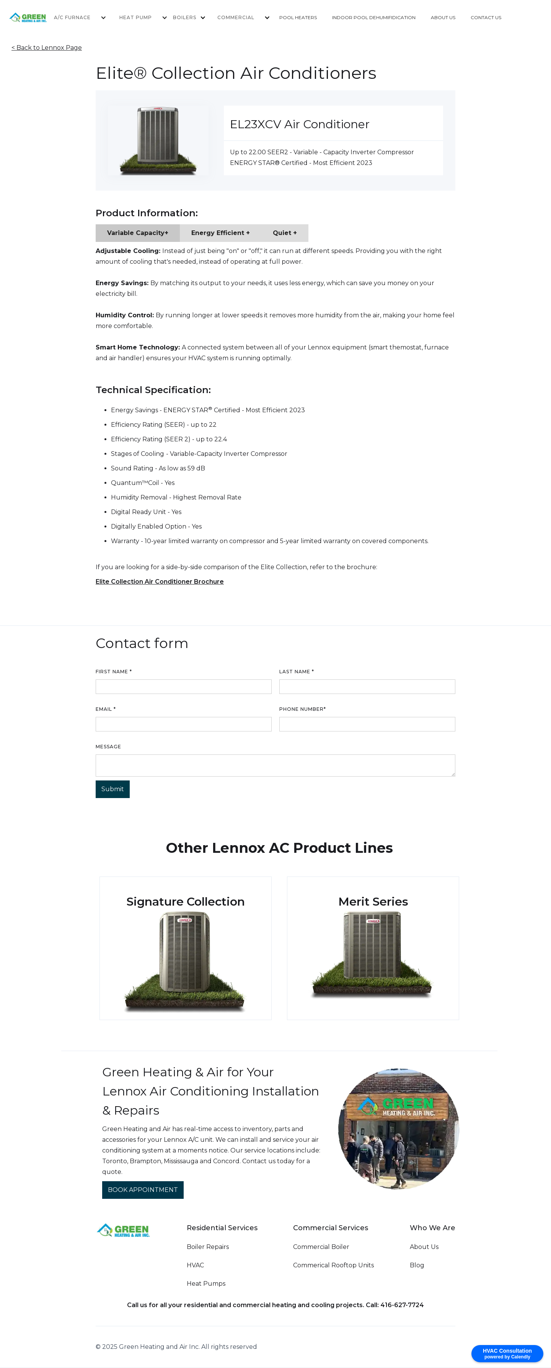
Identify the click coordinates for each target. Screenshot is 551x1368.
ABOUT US (443, 17)
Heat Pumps (206, 1283)
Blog (417, 1265)
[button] (75, 18)
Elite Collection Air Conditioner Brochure (160, 581)
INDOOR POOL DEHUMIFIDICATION (374, 17)
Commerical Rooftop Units (333, 1265)
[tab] (138, 233)
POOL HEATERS (298, 17)
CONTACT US (486, 17)
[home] (38, 17)
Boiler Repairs (208, 1246)
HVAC (195, 1265)
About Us (424, 1246)
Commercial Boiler (321, 1246)
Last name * (296, 671)
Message (108, 746)
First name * (114, 671)
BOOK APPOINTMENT (143, 1189)
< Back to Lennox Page (46, 47)
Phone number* (302, 709)
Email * (106, 709)
